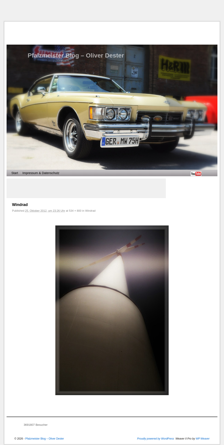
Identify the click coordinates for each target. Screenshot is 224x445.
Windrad (90, 210)
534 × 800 (75, 210)
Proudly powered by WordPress (155, 438)
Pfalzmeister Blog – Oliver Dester (76, 55)
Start (14, 173)
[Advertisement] (112, 11)
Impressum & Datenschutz (40, 173)
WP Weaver (203, 438)
